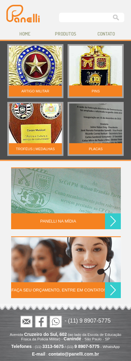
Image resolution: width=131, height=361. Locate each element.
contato (106, 34)
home (24, 34)
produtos (65, 34)
